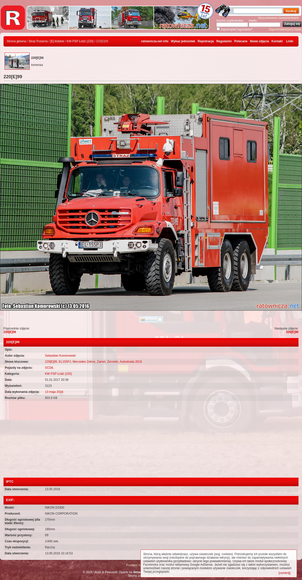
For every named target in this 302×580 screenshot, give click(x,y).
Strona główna (16, 41)
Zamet (101, 361)
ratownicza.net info (155, 41)
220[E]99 (51, 361)
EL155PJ (65, 361)
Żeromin (112, 361)
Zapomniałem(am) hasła (285, 29)
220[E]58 (10, 332)
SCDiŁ (49, 367)
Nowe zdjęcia (259, 41)
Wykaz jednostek (183, 41)
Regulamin (224, 41)
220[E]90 (292, 332)
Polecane (240, 41)
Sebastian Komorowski (60, 355)
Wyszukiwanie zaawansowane (278, 18)
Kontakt (277, 41)
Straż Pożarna (38, 41)
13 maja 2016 (54, 392)
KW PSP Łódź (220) (80, 41)
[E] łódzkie (57, 41)
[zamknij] (284, 573)
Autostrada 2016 (131, 361)
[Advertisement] (151, 440)
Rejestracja (206, 41)
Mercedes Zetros (84, 361)
